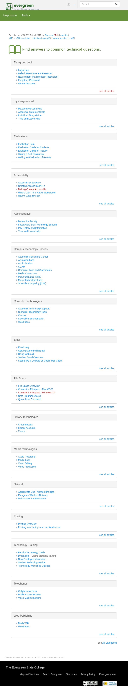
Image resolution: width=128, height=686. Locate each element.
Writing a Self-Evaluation (31, 154)
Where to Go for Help (29, 196)
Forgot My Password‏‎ (29, 80)
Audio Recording (27, 456)
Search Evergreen (52, 674)
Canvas (22, 315)
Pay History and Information (32, 228)
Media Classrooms (28, 273)
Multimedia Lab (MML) (29, 276)
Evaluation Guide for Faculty (33, 150)
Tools (26, 15)
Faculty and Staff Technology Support (37, 224)
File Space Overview (29, 386)
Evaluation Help (26, 144)
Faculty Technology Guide (31, 552)
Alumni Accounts (27, 83)
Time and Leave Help (29, 118)
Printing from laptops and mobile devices (39, 527)
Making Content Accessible (32, 189)
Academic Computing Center (33, 256)
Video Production (27, 466)
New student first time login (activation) (38, 76)
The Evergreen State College (25, 667)
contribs (64, 35)
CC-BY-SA (36, 657)
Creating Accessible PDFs (31, 186)
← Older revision (22, 38)
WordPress (24, 322)
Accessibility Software (29, 182)
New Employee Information (32, 559)
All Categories (109, 642)
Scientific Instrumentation (31, 318)
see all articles (106, 91)
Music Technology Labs (30, 280)
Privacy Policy (88, 674)
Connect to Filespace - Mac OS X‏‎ (35, 389)
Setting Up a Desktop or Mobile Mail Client (40, 360)
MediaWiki (23, 623)
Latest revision (39, 38)
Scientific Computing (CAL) (32, 283)
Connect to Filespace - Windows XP (36, 392)
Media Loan (24, 460)
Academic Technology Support (34, 308)
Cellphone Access (27, 591)
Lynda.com (24, 555)
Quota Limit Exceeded (29, 399)
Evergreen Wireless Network (33, 495)
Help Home (10, 15)
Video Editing (25, 463)
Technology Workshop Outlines (34, 565)
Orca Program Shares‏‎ (29, 396)
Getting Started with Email (31, 350)
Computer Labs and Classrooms (35, 270)
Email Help (24, 347)
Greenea (49, 35)
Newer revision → (61, 38)
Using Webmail (26, 354)
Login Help (23, 70)
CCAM (21, 266)
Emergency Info (107, 674)
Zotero (21, 431)
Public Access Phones (29, 594)
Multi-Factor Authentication (32, 498)
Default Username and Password (35, 73)
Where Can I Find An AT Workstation (37, 192)
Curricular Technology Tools (32, 312)
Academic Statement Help (31, 112)
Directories (71, 674)
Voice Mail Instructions (29, 598)
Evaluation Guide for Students (33, 147)
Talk (56, 35)
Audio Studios (25, 263)
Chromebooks (25, 424)
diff (10, 38)
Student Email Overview (30, 357)
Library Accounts (27, 428)
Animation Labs (26, 260)
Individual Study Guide (30, 115)
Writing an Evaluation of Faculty (34, 157)
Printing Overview (27, 524)
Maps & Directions (29, 674)
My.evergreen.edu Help (30, 108)
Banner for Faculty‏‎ (27, 221)
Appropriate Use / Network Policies (36, 492)
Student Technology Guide (32, 562)
